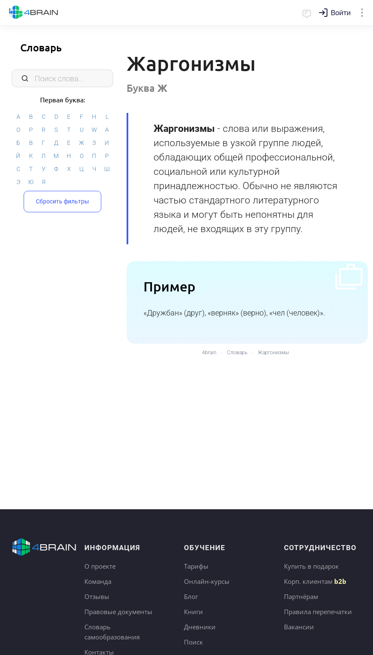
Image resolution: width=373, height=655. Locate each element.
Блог (191, 596)
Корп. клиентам (315, 581)
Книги (193, 611)
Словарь (41, 47)
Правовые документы (118, 611)
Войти (341, 13)
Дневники (200, 627)
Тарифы (196, 566)
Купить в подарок (311, 566)
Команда (97, 581)
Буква (147, 87)
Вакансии (299, 627)
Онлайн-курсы (207, 581)
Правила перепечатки (318, 611)
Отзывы (96, 596)
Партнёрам (301, 596)
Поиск (193, 642)
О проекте (100, 566)
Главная (33, 12)
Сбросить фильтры (62, 200)
